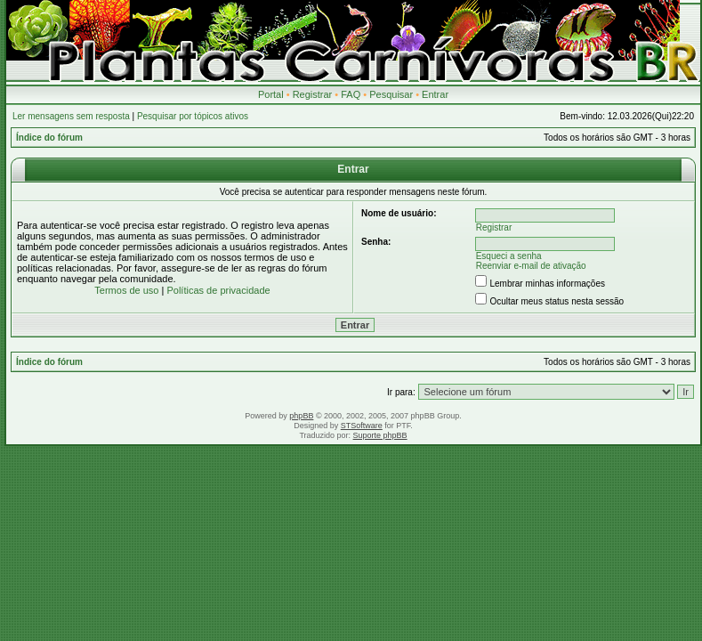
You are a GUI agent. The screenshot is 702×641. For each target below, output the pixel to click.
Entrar (435, 94)
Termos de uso (126, 290)
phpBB (301, 415)
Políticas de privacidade (218, 290)
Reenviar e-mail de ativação (531, 266)
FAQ (350, 94)
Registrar (313, 94)
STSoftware (362, 425)
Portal (271, 94)
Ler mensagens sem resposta (71, 116)
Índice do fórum (49, 137)
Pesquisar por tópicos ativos (192, 116)
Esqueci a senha (509, 256)
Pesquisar (391, 94)
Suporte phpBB (380, 435)
